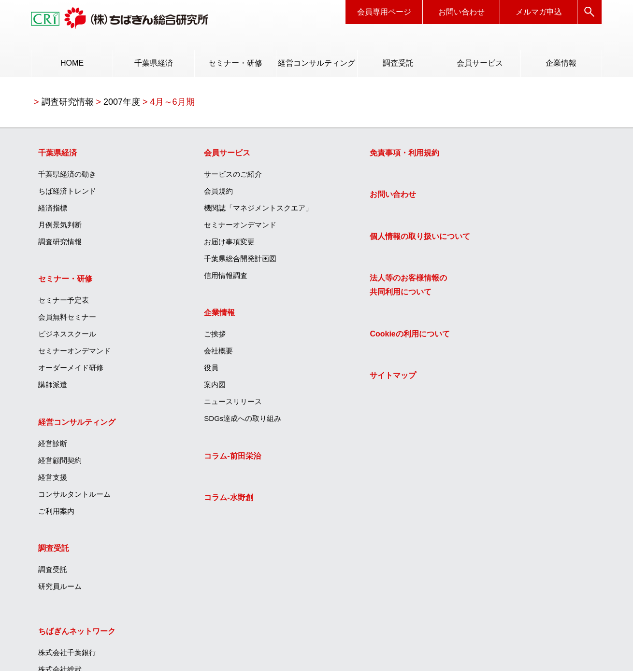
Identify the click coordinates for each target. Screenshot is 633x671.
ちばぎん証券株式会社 (503, 261)
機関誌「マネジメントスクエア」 (236, 210)
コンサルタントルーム (75, 497)
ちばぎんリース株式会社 (507, 312)
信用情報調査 (203, 278)
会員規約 (196, 193)
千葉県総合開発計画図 (218, 261)
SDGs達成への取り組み (220, 421)
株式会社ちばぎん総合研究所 (514, 405)
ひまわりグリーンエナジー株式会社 (525, 456)
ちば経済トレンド (68, 193)
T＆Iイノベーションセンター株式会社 (528, 422)
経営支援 (53, 480)
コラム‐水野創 (206, 501)
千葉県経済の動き (68, 176)
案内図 (192, 387)
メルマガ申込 (539, 12)
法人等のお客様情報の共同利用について (363, 288)
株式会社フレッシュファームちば (521, 490)
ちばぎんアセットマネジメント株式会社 (528, 381)
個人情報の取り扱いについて (374, 239)
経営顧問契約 (61, 463)
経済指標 (53, 210)
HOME (72, 63)
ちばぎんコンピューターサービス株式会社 (528, 335)
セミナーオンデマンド (75, 353)
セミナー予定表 (64, 303)
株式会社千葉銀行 (496, 176)
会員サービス (480, 63)
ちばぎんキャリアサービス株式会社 (525, 210)
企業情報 (561, 63)
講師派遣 (53, 387)
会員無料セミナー (68, 320)
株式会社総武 (488, 193)
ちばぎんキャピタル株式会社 (514, 358)
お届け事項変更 (207, 244)
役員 (189, 370)
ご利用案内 (57, 514)
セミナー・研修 (235, 63)
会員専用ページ (384, 12)
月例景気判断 (61, 227)
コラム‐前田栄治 (210, 459)
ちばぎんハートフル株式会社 (514, 244)
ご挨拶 (192, 337)
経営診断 (53, 446)
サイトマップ (347, 379)
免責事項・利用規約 (359, 155)
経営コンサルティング (316, 63)
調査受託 (398, 63)
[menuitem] (72, 63)
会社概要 (196, 353)
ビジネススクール (68, 337)
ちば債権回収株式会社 (503, 227)
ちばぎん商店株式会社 (503, 439)
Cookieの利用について (364, 337)
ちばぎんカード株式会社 (507, 295)
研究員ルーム (61, 590)
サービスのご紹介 (211, 176)
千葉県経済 (153, 63)
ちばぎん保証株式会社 (503, 278)
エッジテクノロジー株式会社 (514, 473)
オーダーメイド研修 (71, 370)
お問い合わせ (461, 12)
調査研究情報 (61, 244)
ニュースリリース (211, 404)
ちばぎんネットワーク (505, 155)
